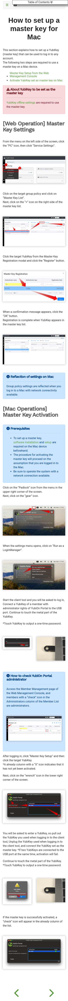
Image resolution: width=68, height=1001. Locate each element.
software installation (26, 442)
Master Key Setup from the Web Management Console (29, 75)
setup (48, 442)
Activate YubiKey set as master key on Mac (36, 80)
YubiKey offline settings (20, 102)
